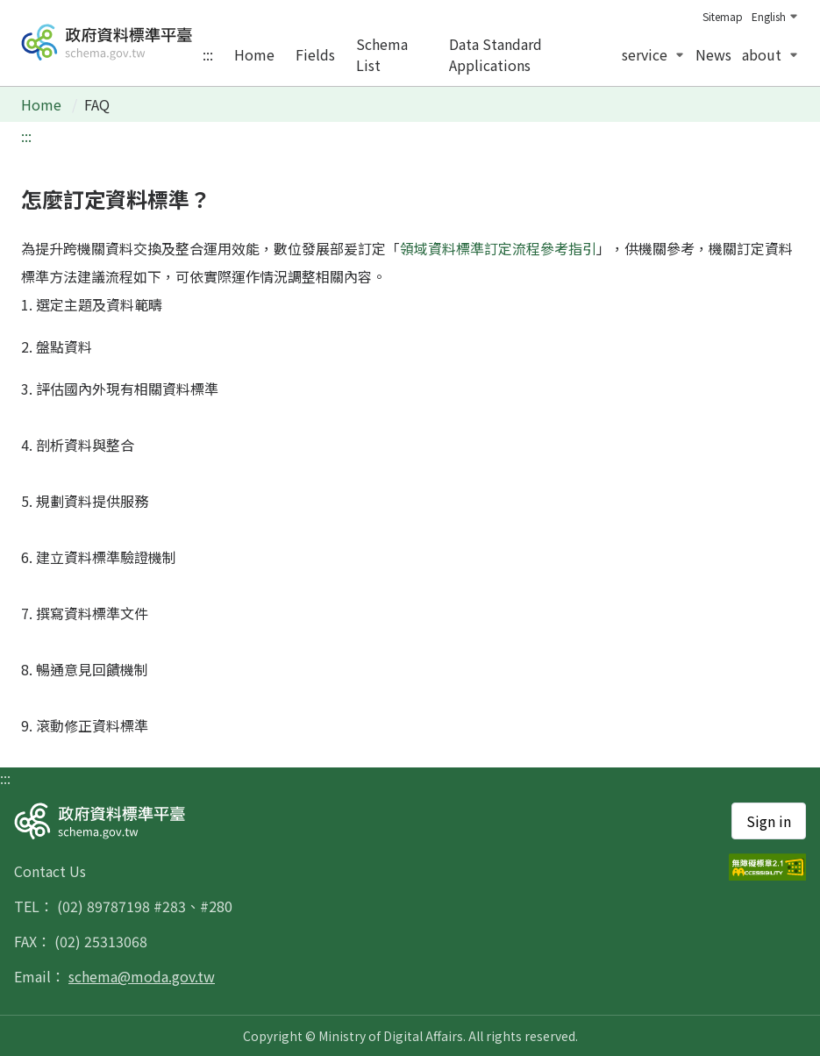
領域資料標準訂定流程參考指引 (498, 248)
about (770, 54)
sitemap (722, 16)
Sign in (768, 820)
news (713, 54)
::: (208, 54)
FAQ (97, 104)
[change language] (771, 17)
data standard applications (495, 54)
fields (315, 54)
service (653, 54)
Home (43, 104)
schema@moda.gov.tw (141, 976)
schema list (382, 54)
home (254, 54)
